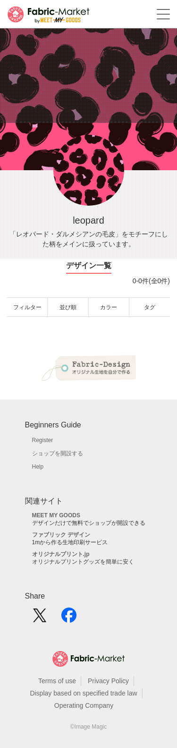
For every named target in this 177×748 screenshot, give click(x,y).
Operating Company (83, 705)
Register (42, 440)
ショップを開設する (57, 453)
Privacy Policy (108, 681)
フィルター (27, 307)
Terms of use (57, 681)
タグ (149, 307)
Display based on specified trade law (83, 693)
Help (38, 466)
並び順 (67, 307)
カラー (108, 307)
